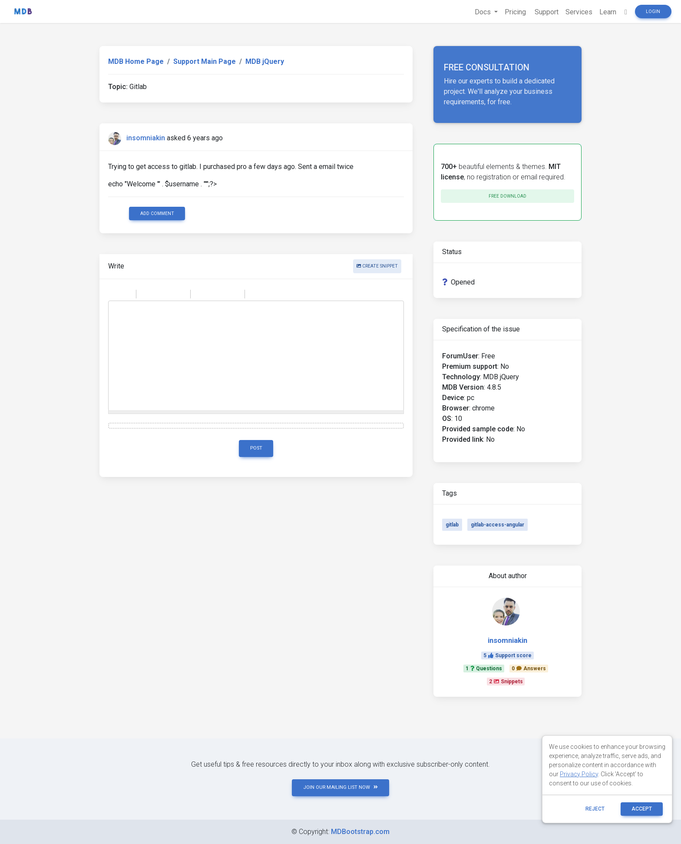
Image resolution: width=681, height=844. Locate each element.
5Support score (507, 655)
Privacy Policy (579, 774)
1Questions (484, 668)
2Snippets (506, 682)
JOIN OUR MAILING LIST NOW (340, 787)
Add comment (157, 213)
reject (595, 809)
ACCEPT (641, 809)
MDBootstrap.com (360, 831)
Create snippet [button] (377, 266)
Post (256, 448)
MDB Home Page (136, 61)
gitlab (452, 525)
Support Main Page (204, 61)
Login (653, 11)
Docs (484, 12)
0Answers (529, 668)
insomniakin (145, 138)
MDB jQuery (264, 61)
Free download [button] (507, 196)
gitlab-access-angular (497, 525)
